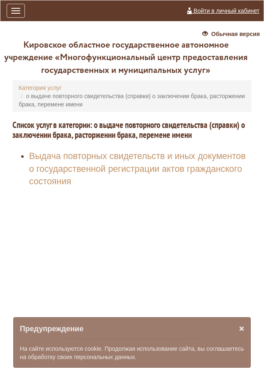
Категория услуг (40, 87)
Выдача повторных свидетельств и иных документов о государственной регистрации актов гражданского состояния (137, 168)
